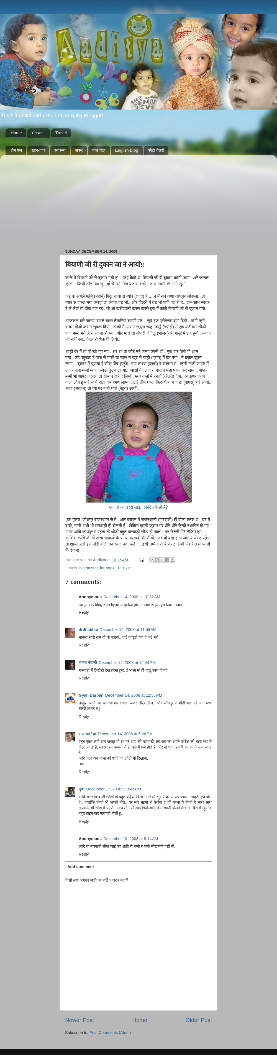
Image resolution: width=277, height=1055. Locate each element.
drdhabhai (88, 629)
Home (16, 132)
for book (107, 568)
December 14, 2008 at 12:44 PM (127, 662)
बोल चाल (98, 150)
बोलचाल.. (39, 132)
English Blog (126, 150)
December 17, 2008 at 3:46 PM (113, 789)
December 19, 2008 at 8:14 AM (130, 838)
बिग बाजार (124, 568)
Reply (84, 612)
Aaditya (100, 560)
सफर (79, 150)
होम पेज (16, 150)
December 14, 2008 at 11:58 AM (128, 629)
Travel (61, 132)
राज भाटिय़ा (87, 734)
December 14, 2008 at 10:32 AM (131, 597)
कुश (81, 789)
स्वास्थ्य (59, 150)
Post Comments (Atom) (110, 1032)
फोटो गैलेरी (156, 150)
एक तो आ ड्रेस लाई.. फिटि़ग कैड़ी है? (138, 507)
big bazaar (88, 568)
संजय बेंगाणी (88, 662)
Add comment (80, 866)
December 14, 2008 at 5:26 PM (125, 734)
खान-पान (38, 150)
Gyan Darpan (91, 695)
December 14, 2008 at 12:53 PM (133, 695)
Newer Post (79, 1020)
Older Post (199, 1020)
